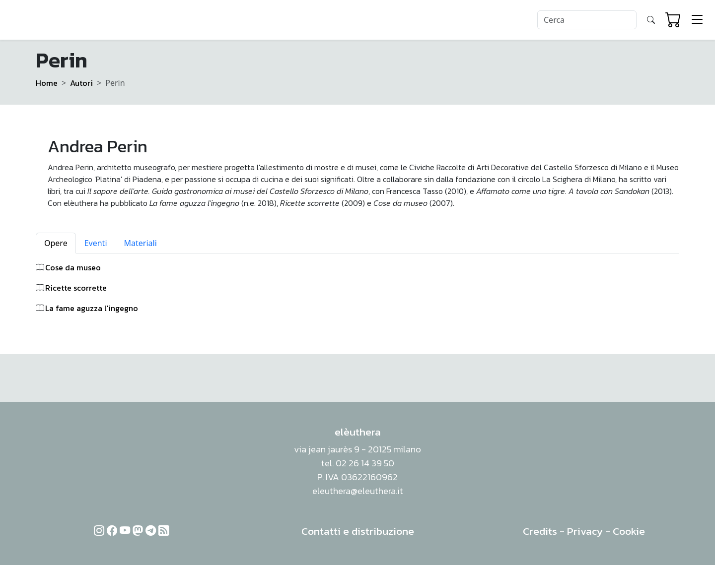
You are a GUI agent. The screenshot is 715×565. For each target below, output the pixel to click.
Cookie (629, 531)
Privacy (585, 531)
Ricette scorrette (76, 288)
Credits (540, 531)
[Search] (587, 19)
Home (47, 83)
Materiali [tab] (140, 243)
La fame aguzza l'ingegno (91, 308)
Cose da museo (73, 267)
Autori (81, 83)
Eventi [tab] (95, 243)
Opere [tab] (56, 243)
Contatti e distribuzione (357, 531)
